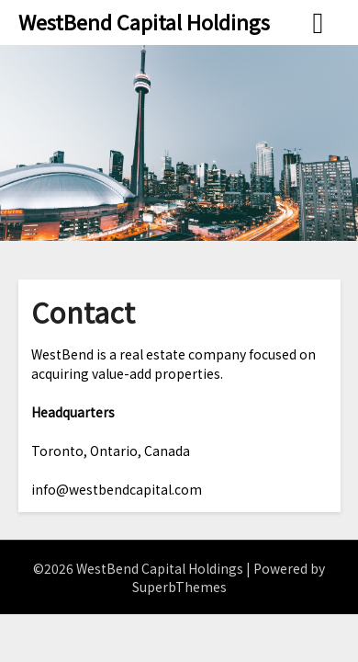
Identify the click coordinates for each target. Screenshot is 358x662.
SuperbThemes (179, 586)
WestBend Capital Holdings (144, 21)
